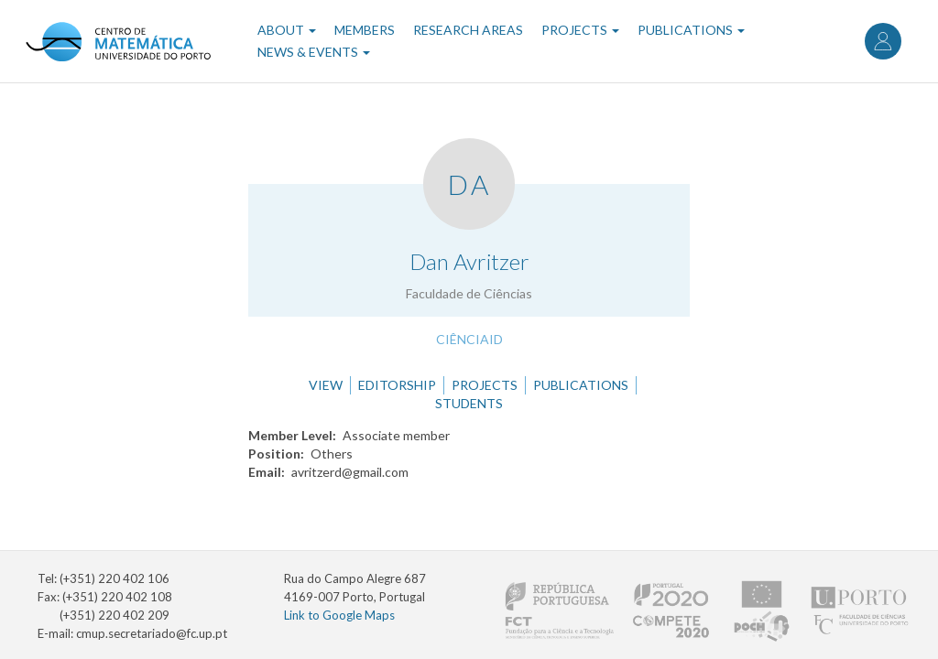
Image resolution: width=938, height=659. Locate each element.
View (326, 385)
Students (469, 403)
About (286, 30)
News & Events (313, 51)
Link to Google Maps (339, 615)
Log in (883, 41)
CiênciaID (469, 339)
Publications (691, 30)
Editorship (397, 385)
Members (364, 30)
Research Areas (468, 30)
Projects (580, 30)
